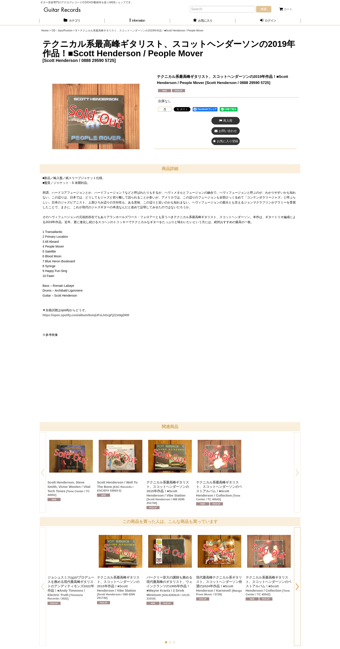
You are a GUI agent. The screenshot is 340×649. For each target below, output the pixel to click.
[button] (137, 20)
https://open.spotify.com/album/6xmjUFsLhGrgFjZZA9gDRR (85, 315)
